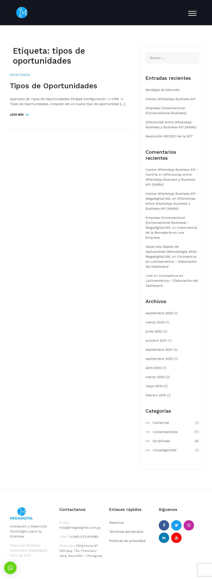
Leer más (19, 114)
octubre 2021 (156, 340)
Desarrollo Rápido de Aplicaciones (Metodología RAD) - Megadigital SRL (172, 252)
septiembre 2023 (159, 313)
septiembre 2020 (159, 359)
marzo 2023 (155, 322)
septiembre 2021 (159, 350)
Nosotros (116, 523)
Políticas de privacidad (127, 541)
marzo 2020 (155, 377)
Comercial (161, 423)
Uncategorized (164, 450)
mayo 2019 (154, 386)
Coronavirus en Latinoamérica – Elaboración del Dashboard (171, 261)
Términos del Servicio (126, 532)
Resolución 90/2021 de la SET (169, 136)
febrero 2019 (156, 395)
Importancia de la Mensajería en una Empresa (171, 232)
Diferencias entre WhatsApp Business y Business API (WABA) (170, 179)
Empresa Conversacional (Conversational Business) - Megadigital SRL (167, 223)
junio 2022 (154, 331)
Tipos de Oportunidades (53, 85)
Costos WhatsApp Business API (171, 99)
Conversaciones (165, 432)
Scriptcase (161, 441)
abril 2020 (153, 368)
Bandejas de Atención (163, 90)
